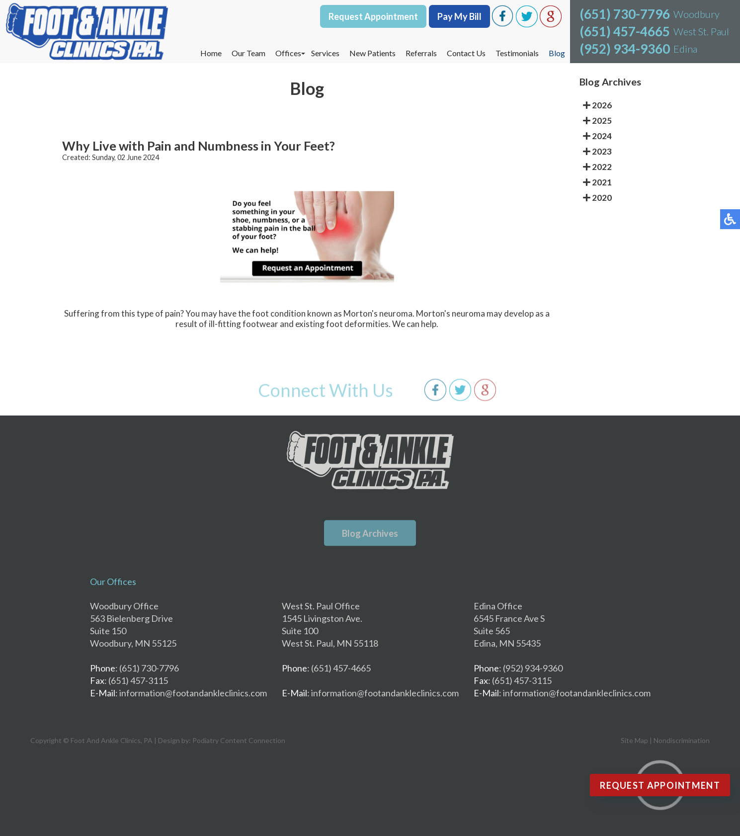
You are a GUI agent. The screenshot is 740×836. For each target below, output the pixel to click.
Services (325, 53)
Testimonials (517, 53)
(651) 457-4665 (625, 31)
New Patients (372, 53)
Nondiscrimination (682, 740)
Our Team (248, 53)
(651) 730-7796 (625, 14)
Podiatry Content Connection (238, 740)
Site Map (634, 740)
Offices (288, 53)
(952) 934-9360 (625, 49)
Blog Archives (370, 533)
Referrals (421, 53)
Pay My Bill (459, 16)
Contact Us (466, 53)
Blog (557, 53)
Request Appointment (373, 16)
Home (211, 53)
